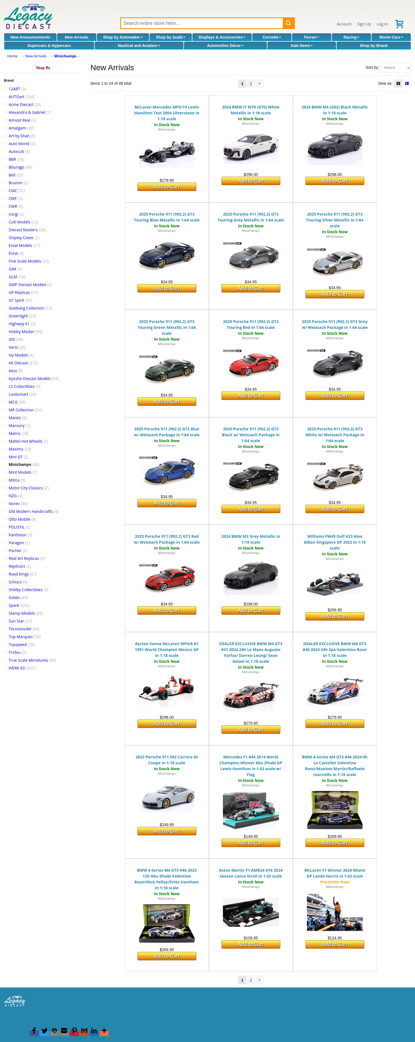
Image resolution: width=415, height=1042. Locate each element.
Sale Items (302, 45)
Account (344, 24)
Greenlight (18, 316)
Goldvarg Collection (26, 308)
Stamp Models (22, 613)
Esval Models (20, 245)
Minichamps (65, 55)
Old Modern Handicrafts (31, 511)
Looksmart (18, 394)
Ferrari (311, 37)
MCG (13, 402)
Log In (382, 24)
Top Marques (21, 636)
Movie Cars (391, 37)
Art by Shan (19, 135)
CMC (13, 190)
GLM (13, 276)
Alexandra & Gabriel (27, 112)
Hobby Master (21, 331)
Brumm (15, 182)
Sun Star (16, 621)
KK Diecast (18, 363)
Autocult (16, 151)
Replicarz (17, 566)
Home (12, 55)
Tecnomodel (20, 628)
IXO (12, 339)
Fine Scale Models (25, 261)
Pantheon (17, 534)
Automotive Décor (225, 45)
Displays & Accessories (222, 37)
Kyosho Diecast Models (30, 378)
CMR (13, 206)
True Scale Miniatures (28, 660)
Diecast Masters (23, 229)
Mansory (17, 425)
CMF (13, 198)
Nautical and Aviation (139, 45)
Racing (352, 37)
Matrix (14, 433)
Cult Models (19, 222)
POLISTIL (17, 527)
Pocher (15, 550)
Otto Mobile (19, 519)
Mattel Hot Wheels (25, 441)
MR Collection (21, 409)
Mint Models (20, 472)
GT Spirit (16, 300)
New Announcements (30, 37)
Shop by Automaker (123, 37)
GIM (12, 269)
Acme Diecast (21, 104)
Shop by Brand (374, 45)
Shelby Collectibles (26, 589)
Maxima (16, 449)
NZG (13, 495)
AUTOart (16, 96)
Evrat (13, 253)
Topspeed (18, 644)
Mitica (14, 480)
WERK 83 (17, 668)
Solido (14, 597)
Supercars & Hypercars (49, 45)
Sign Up (364, 24)
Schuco (15, 581)
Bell (12, 175)
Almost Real (19, 120)
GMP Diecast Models (27, 284)
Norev (14, 503)
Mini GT (16, 456)
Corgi (13, 214)
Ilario (13, 347)
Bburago (16, 167)
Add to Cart (166, 187)
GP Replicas (19, 292)
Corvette (272, 37)
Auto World (19, 143)
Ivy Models (18, 355)
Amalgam (17, 128)
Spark (14, 605)
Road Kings (19, 574)
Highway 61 (19, 323)
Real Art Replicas (24, 558)
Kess (13, 370)
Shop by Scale (171, 37)
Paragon (16, 542)
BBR (12, 159)
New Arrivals (76, 37)
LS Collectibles (22, 386)
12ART (14, 88)
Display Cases (21, 237)
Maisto (15, 417)
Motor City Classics (26, 488)
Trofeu (15, 652)
